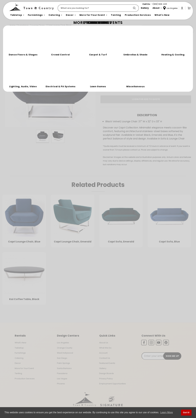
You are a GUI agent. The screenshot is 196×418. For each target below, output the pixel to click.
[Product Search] (95, 8)
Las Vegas (62, 378)
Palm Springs (63, 363)
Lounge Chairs (38, 25)
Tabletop (19, 347)
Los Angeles (63, 342)
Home (12, 25)
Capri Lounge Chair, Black (59, 25)
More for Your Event (24, 368)
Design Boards (106, 373)
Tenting (18, 373)
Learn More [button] (166, 412)
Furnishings (23, 25)
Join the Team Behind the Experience (166, 30)
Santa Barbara (64, 368)
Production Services (25, 378)
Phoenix (61, 383)
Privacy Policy (106, 378)
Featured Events (107, 363)
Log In (119, 84)
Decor (18, 363)
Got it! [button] (186, 412)
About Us (103, 342)
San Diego (62, 358)
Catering (19, 358)
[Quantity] (176, 65)
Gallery (102, 368)
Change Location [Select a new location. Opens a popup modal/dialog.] (156, 75)
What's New (20, 342)
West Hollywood (65, 352)
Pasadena (62, 373)
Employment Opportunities (112, 383)
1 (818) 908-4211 (159, 4)
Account (103, 352)
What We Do (105, 347)
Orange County (64, 347)
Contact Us (104, 358)
